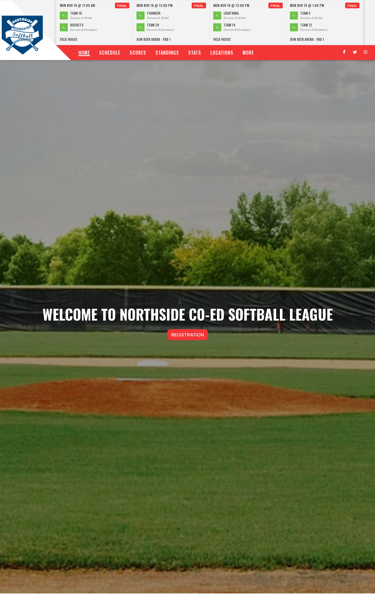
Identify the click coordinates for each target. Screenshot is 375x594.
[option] (94, 22)
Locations (221, 52)
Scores (138, 52)
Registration (187, 334)
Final (122, 5)
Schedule (109, 52)
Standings (167, 52)
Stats (194, 52)
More (248, 52)
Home (84, 52)
